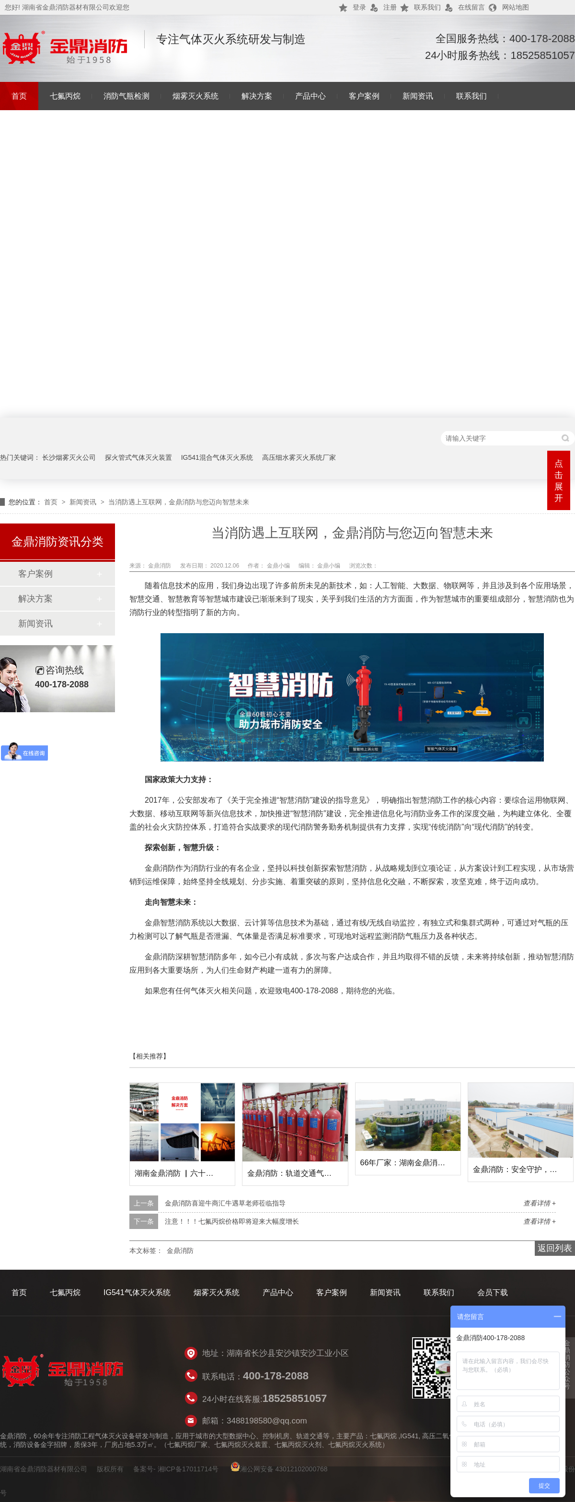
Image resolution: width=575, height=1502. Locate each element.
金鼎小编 (279, 565)
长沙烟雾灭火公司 (69, 457)
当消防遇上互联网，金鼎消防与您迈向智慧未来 (178, 502)
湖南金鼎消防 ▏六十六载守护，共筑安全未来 (212, 1173)
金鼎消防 (160, 565)
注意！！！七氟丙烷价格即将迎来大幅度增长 (232, 1221)
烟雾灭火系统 (195, 96)
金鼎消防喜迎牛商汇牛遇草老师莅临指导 (225, 1203)
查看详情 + (539, 1203)
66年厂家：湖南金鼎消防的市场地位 (422, 1163)
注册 (390, 7)
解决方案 (257, 96)
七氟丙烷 (65, 96)
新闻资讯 (417, 96)
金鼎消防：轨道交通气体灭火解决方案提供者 (324, 1173)
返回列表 (555, 1248)
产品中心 (310, 96)
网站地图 (515, 7)
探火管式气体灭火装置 (138, 457)
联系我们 (427, 7)
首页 (19, 96)
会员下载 (492, 1292)
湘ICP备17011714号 (188, 1469)
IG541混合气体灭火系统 (217, 457)
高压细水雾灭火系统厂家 (299, 457)
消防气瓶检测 (127, 96)
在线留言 (471, 7)
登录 (359, 7)
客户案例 (364, 96)
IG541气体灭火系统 (137, 1292)
